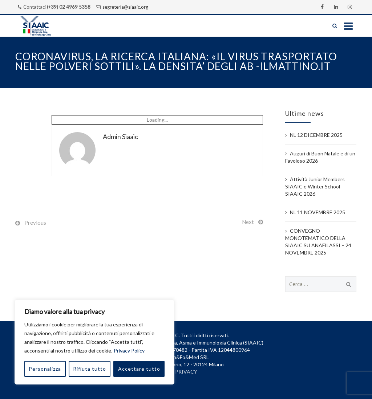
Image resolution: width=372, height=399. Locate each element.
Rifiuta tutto (89, 369)
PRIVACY (186, 372)
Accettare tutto (139, 369)
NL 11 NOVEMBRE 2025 (317, 212)
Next (248, 222)
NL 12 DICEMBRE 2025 (316, 135)
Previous (35, 222)
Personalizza (45, 369)
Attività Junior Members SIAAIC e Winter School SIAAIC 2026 (315, 186)
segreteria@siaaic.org (125, 7)
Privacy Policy (129, 350)
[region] (94, 342)
